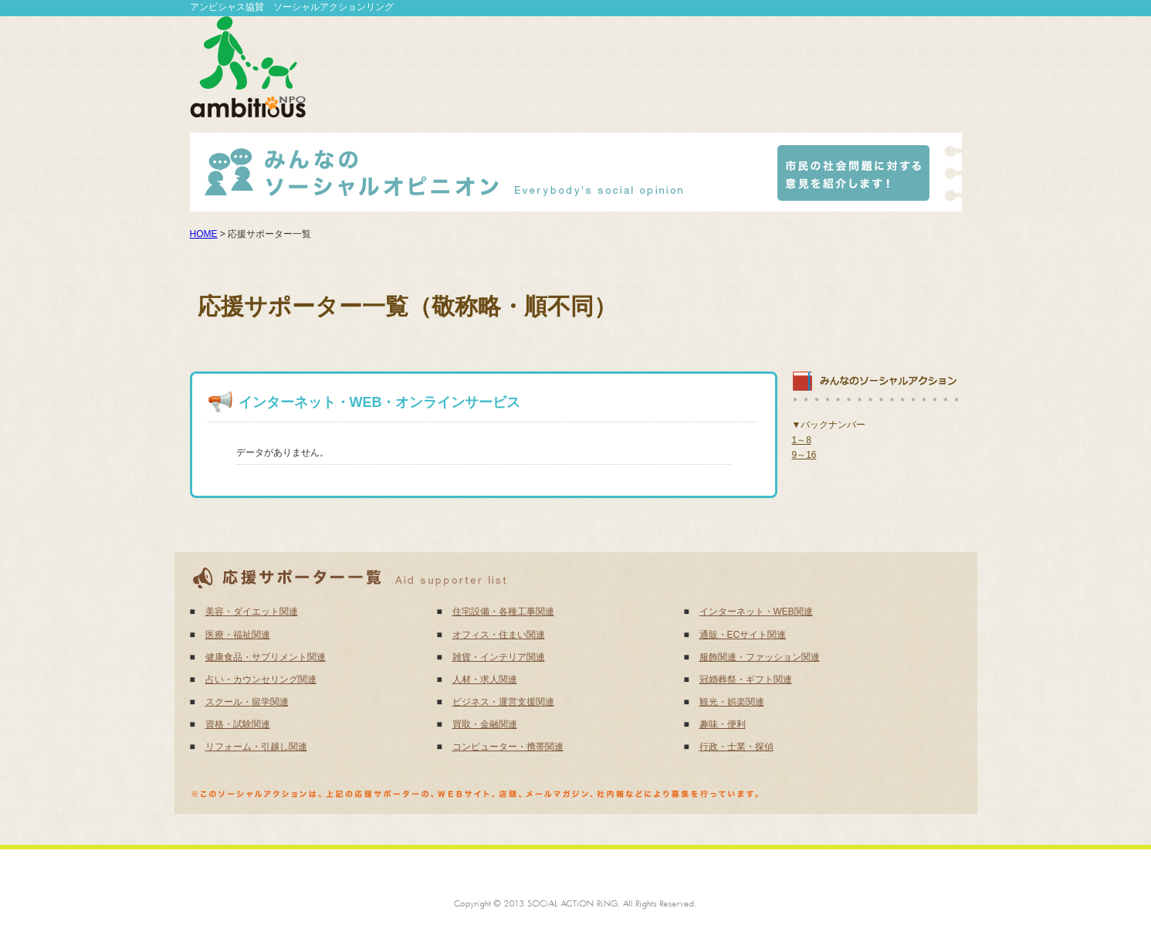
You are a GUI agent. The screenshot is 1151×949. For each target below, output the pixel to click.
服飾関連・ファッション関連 (759, 657)
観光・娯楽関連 (731, 701)
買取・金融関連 (484, 724)
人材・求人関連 (484, 679)
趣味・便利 (722, 724)
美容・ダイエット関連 (251, 611)
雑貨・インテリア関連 (498, 657)
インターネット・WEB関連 (756, 611)
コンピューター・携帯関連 (508, 746)
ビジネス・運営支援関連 (503, 701)
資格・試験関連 (237, 724)
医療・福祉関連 (237, 634)
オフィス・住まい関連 (498, 634)
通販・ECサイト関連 (743, 634)
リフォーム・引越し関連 (256, 746)
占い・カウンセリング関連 (261, 679)
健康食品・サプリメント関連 (265, 657)
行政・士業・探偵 (736, 746)
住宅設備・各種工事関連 (503, 611)
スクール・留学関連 (247, 701)
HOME (204, 234)
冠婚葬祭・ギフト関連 (745, 679)
